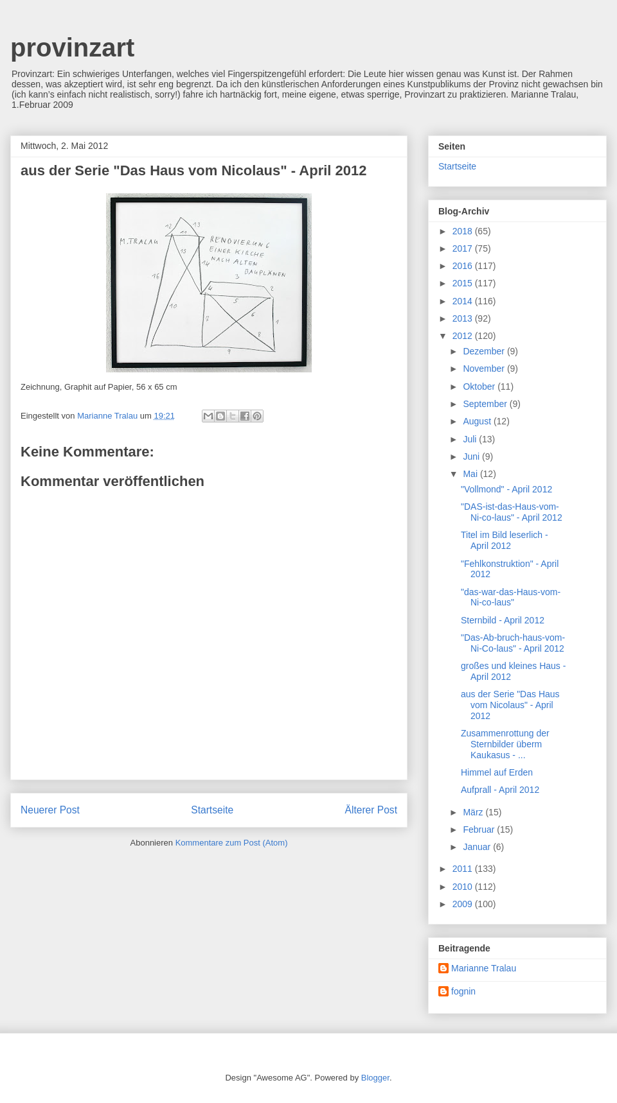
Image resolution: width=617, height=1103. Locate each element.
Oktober (480, 386)
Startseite (212, 809)
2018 (463, 231)
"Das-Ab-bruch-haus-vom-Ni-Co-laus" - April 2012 (513, 643)
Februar (480, 829)
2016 (463, 266)
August (478, 421)
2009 (463, 904)
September (486, 404)
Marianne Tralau (483, 968)
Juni (472, 456)
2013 (463, 318)
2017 (463, 248)
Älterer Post (371, 809)
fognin (463, 991)
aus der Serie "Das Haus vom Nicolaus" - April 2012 (510, 705)
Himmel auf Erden (497, 772)
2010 (463, 887)
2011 (463, 869)
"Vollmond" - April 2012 (506, 489)
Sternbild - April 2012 (502, 620)
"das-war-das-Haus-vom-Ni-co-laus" (510, 597)
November (484, 368)
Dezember (484, 351)
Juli (471, 439)
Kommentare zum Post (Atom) (231, 842)
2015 (463, 283)
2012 (463, 336)
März (474, 812)
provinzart (72, 47)
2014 (463, 301)
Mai (471, 474)
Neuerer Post (50, 809)
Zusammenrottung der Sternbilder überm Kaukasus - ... (505, 744)
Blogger (375, 1077)
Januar (478, 847)
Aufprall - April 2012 (500, 790)
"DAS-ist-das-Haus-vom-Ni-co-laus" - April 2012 (511, 512)
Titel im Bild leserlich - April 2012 (504, 540)
